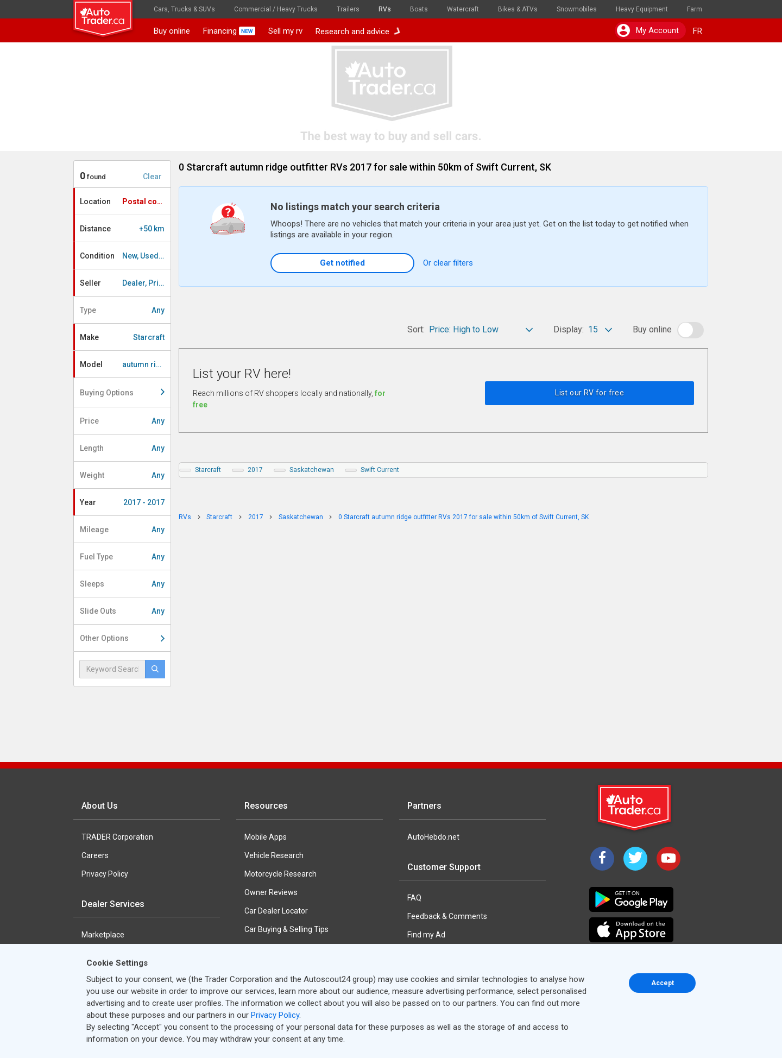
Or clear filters (448, 263)
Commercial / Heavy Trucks (276, 9)
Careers (95, 855)
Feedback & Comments (447, 916)
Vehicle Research (274, 855)
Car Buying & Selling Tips (286, 929)
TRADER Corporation (117, 837)
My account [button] (648, 30)
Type (122, 310)
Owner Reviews (271, 892)
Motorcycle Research (280, 874)
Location (125, 201)
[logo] (110, 13)
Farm (694, 9)
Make (122, 337)
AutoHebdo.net (433, 837)
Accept (662, 983)
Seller (125, 283)
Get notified (342, 263)
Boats (419, 9)
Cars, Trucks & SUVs (184, 9)
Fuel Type (122, 556)
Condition (125, 255)
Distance (122, 228)
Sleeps (122, 584)
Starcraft (208, 470)
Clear (152, 176)
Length (122, 448)
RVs (385, 9)
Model (125, 364)
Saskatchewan (311, 470)
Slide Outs (122, 611)
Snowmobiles (577, 9)
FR (697, 31)
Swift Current (380, 470)
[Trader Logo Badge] (635, 807)
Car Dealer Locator (276, 910)
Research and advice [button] (358, 31)
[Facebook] (602, 859)
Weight (122, 475)
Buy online (172, 31)
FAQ (414, 897)
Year (122, 502)
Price (122, 421)
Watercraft (463, 9)
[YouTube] (668, 859)
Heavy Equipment (642, 9)
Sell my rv (285, 31)
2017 (255, 470)
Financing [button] (229, 31)
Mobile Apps (265, 837)
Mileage (122, 529)
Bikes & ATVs (518, 9)
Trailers (348, 9)
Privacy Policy (104, 874)
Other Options (122, 638)
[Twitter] (635, 859)
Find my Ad (426, 934)
